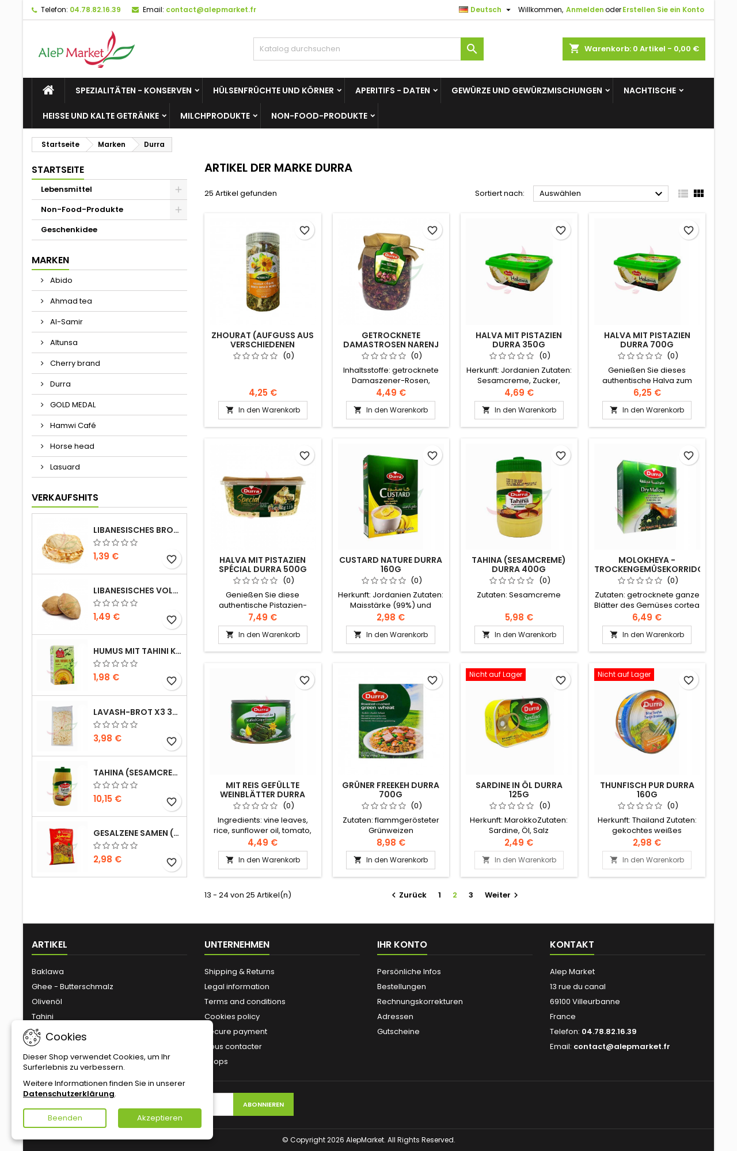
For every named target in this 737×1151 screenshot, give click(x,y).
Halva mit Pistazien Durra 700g (647, 340)
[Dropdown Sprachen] (486, 10)
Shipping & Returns (239, 971)
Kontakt (572, 944)
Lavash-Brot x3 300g (137, 712)
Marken (50, 260)
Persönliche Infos (409, 971)
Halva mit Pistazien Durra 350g (519, 340)
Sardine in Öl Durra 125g (519, 789)
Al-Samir (65, 321)
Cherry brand (74, 363)
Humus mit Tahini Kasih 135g (137, 651)
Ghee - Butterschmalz (72, 986)
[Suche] (368, 48)
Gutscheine (398, 1031)
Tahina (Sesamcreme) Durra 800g (137, 772)
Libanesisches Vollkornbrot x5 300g (137, 590)
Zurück (408, 894)
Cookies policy (232, 1016)
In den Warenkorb (263, 410)
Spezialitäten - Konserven (133, 90)
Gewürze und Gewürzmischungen (526, 90)
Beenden (65, 1117)
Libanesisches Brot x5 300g (137, 530)
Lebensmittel (66, 189)
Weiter (503, 894)
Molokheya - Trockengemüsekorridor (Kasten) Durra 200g (651, 569)
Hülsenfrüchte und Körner (273, 90)
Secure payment (235, 1031)
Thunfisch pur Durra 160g (647, 789)
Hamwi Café (72, 425)
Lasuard (64, 466)
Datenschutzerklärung (69, 1093)
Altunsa (63, 342)
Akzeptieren (160, 1117)
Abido (60, 280)
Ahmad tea (70, 301)
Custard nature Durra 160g (390, 564)
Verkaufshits (65, 497)
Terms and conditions (245, 1001)
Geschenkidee (69, 229)
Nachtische (650, 90)
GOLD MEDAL (72, 404)
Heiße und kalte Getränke (101, 116)
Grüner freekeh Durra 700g (390, 789)
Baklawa (48, 971)
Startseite (58, 169)
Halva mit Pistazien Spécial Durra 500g (263, 564)
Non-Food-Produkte (319, 116)
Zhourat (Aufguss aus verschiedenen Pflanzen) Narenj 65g (262, 344)
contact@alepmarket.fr (211, 9)
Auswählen (603, 194)
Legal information (236, 986)
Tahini (43, 1016)
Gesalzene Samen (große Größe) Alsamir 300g (137, 833)
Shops (216, 1061)
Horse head (71, 446)
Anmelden (585, 9)
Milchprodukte (215, 116)
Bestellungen (401, 986)
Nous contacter (233, 1046)
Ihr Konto (402, 944)
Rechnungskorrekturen (420, 1001)
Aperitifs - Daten (392, 90)
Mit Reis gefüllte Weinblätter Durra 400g (262, 794)
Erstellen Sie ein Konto (663, 9)
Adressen (395, 1016)
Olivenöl (47, 1001)
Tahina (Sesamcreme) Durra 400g (519, 564)
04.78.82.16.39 (95, 9)
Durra (59, 383)
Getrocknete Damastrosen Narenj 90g (391, 344)
